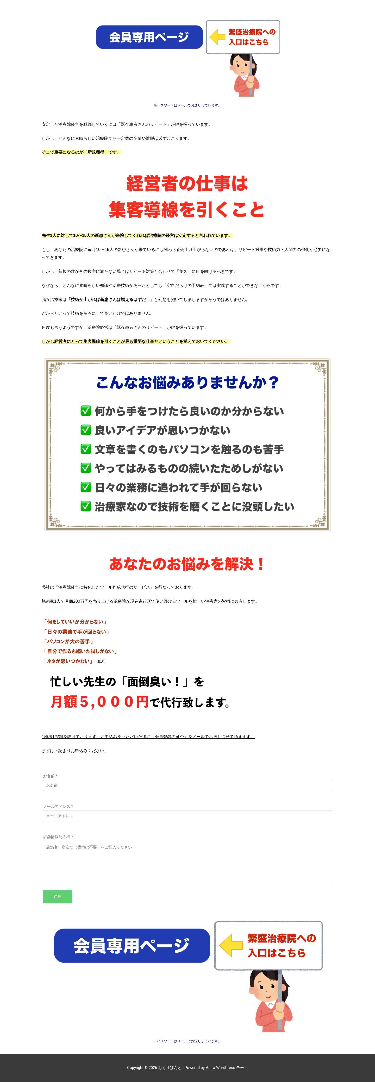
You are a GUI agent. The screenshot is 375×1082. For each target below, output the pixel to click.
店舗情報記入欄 (58, 836)
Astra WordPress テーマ (227, 1067)
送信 (57, 896)
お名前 (50, 776)
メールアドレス (58, 806)
